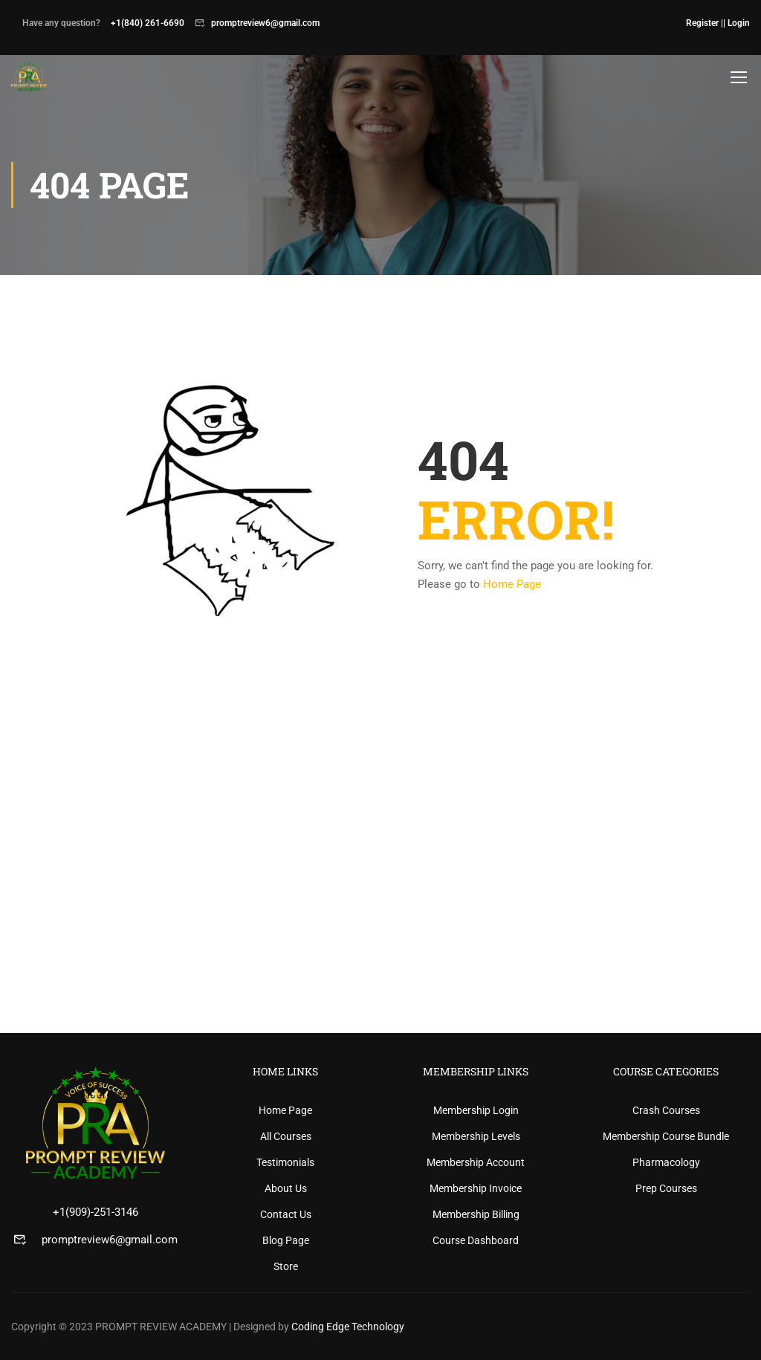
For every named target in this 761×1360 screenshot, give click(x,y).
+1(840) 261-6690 (147, 23)
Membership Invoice (476, 1188)
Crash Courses (666, 1110)
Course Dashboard (476, 1240)
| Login (736, 23)
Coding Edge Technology (347, 1327)
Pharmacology (666, 1162)
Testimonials (285, 1162)
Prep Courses (666, 1188)
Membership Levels (476, 1136)
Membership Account (476, 1162)
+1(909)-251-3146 (95, 1212)
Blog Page (285, 1240)
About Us (286, 1188)
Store (285, 1266)
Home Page (512, 589)
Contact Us (285, 1214)
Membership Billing (476, 1214)
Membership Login (476, 1110)
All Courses (285, 1136)
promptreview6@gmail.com (265, 23)
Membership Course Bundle (666, 1136)
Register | (704, 23)
